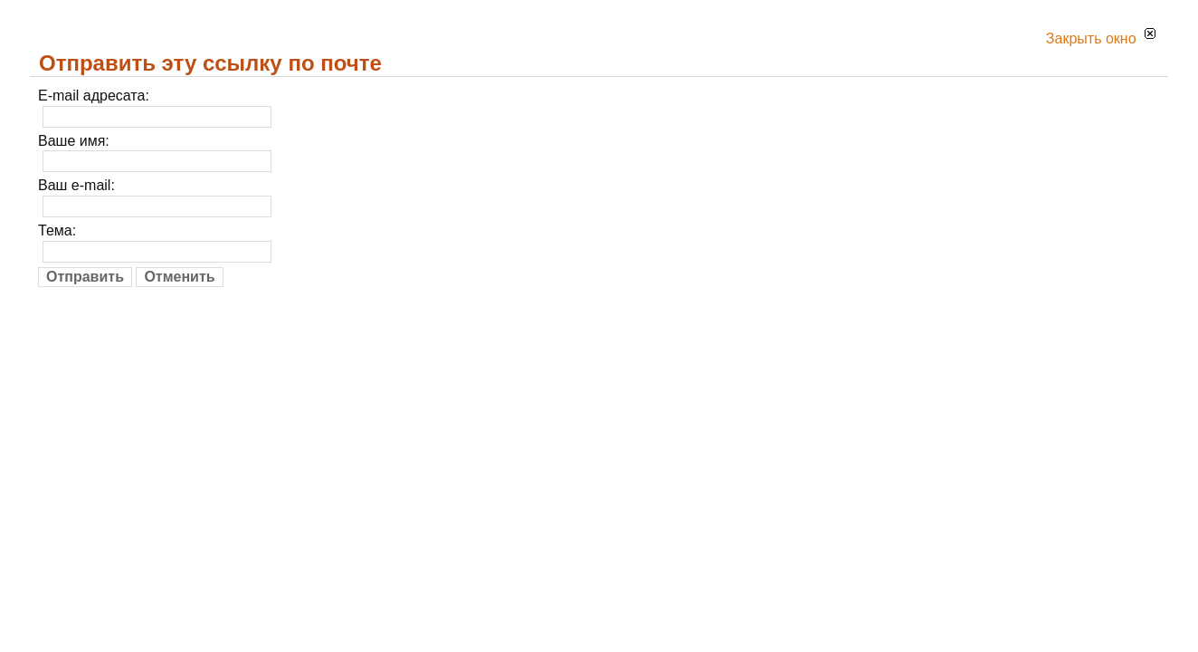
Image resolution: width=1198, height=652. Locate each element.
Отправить (85, 276)
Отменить (179, 276)
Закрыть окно (1100, 38)
